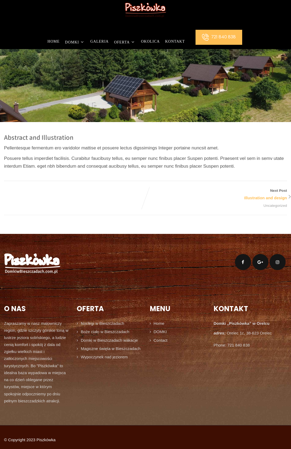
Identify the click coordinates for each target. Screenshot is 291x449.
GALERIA (99, 41)
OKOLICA (150, 41)
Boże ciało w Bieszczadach (105, 331)
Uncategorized (275, 206)
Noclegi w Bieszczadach (102, 323)
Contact (161, 340)
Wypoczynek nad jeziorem (104, 357)
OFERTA (125, 42)
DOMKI (75, 42)
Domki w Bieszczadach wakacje (109, 340)
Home (53, 41)
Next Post (216, 195)
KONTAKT (175, 41)
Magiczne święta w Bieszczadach (111, 348)
